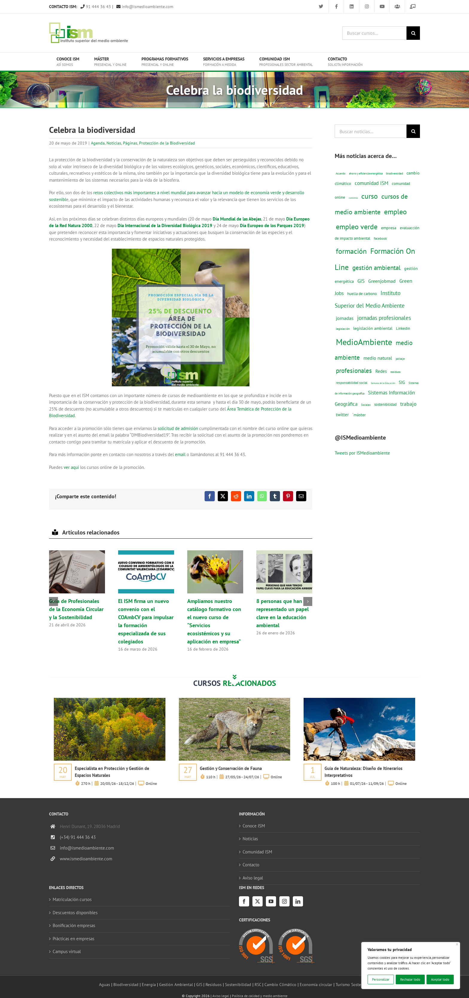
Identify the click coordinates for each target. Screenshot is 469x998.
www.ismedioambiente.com (86, 859)
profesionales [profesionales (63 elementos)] (354, 371)
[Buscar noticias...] (370, 131)
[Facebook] (244, 901)
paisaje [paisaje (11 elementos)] (400, 359)
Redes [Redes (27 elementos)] (381, 371)
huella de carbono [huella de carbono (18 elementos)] (362, 293)
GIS (199, 984)
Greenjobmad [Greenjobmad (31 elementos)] (382, 281)
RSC (258, 984)
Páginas (130, 143)
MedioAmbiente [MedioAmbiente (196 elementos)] (364, 341)
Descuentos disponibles (75, 912)
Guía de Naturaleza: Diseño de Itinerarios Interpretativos (363, 771)
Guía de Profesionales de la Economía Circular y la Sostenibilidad (76, 609)
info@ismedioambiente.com (144, 6)
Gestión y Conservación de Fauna (231, 768)
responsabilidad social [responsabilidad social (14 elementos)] (351, 382)
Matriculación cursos (72, 899)
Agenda (98, 143)
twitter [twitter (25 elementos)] (342, 414)
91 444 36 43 (95, 6)
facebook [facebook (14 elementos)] (380, 238)
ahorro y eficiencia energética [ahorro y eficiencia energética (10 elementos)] (366, 173)
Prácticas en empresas (73, 938)
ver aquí (72, 467)
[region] (410, 965)
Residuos (213, 984)
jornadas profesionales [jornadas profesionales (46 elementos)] (384, 317)
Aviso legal (253, 878)
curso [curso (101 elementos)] (369, 196)
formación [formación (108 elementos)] (351, 251)
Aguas (104, 984)
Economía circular (316, 984)
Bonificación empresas (74, 925)
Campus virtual (67, 951)
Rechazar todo (410, 979)
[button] (53, 601)
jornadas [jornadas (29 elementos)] (345, 318)
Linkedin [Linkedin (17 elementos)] (403, 328)
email (180, 454)
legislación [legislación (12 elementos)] (343, 328)
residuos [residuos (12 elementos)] (395, 372)
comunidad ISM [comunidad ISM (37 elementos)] (371, 183)
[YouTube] (271, 901)
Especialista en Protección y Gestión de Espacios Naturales (112, 771)
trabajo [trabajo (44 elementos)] (408, 403)
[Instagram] (284, 901)
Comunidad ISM (257, 852)
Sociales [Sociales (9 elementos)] (366, 404)
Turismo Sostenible (353, 984)
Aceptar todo (440, 979)
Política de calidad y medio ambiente (259, 996)
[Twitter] (257, 901)
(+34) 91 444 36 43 (78, 837)
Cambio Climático (280, 984)
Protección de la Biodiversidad (167, 143)
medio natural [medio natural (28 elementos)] (377, 358)
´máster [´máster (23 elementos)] (359, 414)
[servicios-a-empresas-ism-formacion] (109, 700)
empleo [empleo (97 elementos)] (395, 211)
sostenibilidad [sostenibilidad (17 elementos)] (385, 404)
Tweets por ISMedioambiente (362, 453)
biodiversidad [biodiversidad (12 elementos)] (394, 173)
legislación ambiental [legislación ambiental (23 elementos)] (372, 328)
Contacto (251, 865)
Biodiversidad (125, 984)
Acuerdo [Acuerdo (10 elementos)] (340, 173)
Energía (149, 984)
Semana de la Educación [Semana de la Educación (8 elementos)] (383, 383)
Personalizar (380, 979)
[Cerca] (457, 944)
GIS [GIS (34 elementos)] (361, 281)
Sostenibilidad (238, 984)
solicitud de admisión (178, 428)
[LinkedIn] (298, 901)
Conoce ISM (254, 826)
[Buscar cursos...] (374, 33)
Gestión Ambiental (176, 984)
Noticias (113, 143)
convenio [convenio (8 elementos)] (353, 197)
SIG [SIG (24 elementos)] (402, 382)
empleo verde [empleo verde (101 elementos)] (356, 226)
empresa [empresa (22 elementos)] (388, 227)
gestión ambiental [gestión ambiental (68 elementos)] (376, 267)
